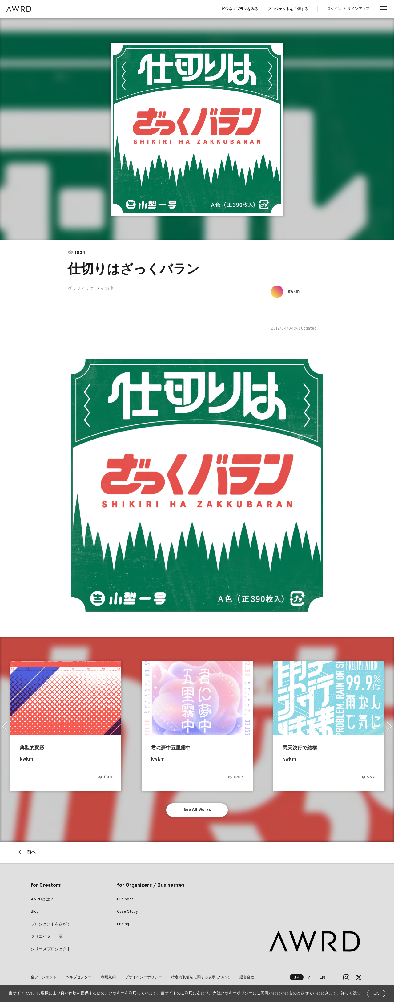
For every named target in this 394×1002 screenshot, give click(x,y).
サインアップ (358, 8)
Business (125, 899)
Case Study (127, 911)
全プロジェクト (44, 977)
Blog (35, 911)
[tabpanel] (197, 129)
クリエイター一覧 (47, 936)
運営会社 (246, 977)
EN (322, 977)
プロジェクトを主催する (287, 9)
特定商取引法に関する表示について (200, 977)
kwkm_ (295, 291)
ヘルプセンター (79, 977)
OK (376, 993)
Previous (5, 726)
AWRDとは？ (42, 899)
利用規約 (108, 977)
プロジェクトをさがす (51, 924)
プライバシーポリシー (143, 977)
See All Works (197, 810)
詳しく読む (351, 993)
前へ (31, 852)
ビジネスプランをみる (239, 9)
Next (389, 726)
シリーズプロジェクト (51, 949)
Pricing (123, 924)
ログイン (334, 8)
